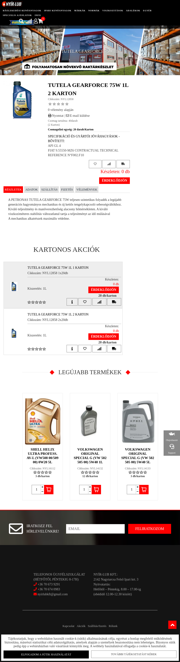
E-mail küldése (78, 115)
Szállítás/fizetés (100, 626)
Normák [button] (94, 10)
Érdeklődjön (114, 180)
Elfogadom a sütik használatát (47, 653)
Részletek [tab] (13, 189)
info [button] (38, 15)
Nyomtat (56, 115)
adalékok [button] (133, 10)
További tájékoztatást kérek (133, 652)
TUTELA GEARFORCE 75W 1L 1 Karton (61, 267)
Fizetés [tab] (67, 189)
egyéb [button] (147, 10)
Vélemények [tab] (86, 189)
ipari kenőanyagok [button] (57, 10)
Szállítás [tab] (49, 189)
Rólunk (122, 626)
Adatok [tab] (31, 189)
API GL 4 (54, 146)
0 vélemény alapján (61, 110)
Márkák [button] (80, 10)
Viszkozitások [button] (112, 10)
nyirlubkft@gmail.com (51, 594)
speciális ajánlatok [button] (17, 15)
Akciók (77, 626)
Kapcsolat (59, 626)
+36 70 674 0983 (49, 589)
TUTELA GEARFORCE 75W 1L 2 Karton (61, 314)
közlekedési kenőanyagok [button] (22, 10)
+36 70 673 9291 (49, 584)
